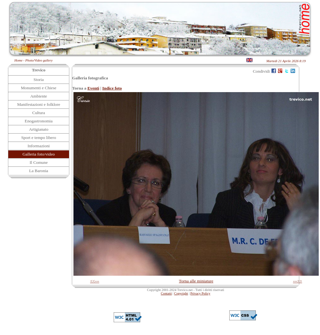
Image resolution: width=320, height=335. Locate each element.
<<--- (94, 281)
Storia (39, 79)
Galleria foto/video (38, 154)
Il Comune (39, 162)
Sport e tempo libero (38, 137)
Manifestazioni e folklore (38, 104)
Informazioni (38, 145)
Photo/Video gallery (38, 60)
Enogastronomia (38, 121)
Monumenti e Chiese (38, 87)
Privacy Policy (200, 293)
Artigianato (39, 129)
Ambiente (38, 96)
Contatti (166, 293)
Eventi (93, 88)
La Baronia (38, 170)
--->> (297, 281)
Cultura (38, 112)
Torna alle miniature (196, 281)
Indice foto (112, 88)
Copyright (181, 293)
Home (18, 60)
